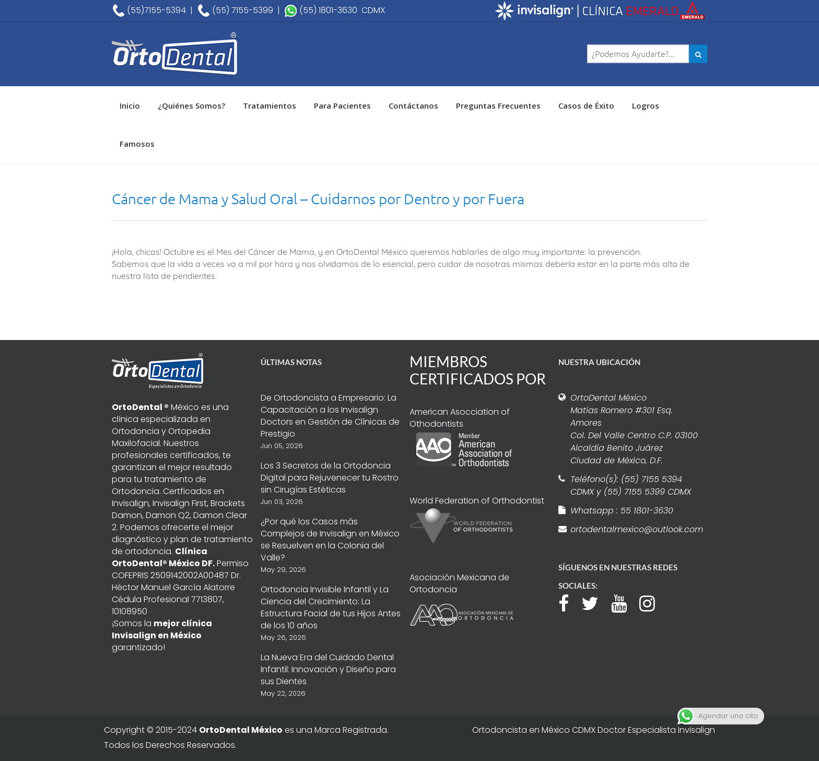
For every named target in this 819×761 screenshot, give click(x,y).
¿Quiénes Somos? (191, 105)
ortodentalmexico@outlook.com (635, 529)
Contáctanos (413, 105)
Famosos (137, 143)
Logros (645, 105)
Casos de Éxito (586, 105)
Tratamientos (269, 105)
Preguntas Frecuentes (498, 105)
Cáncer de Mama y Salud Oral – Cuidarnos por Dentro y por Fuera (318, 198)
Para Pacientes (342, 105)
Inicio (130, 105)
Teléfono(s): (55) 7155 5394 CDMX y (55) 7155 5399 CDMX (630, 485)
